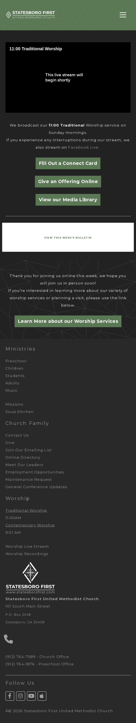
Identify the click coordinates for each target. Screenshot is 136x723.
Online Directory (22, 457)
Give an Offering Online (68, 181)
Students (15, 376)
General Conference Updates (36, 487)
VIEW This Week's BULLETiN (68, 237)
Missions (14, 404)
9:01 (9, 532)
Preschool (16, 361)
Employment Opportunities (34, 472)
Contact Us (17, 435)
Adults (12, 383)
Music (11, 390)
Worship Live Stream (27, 546)
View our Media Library (68, 199)
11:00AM (13, 518)
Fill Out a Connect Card (68, 163)
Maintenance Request (28, 479)
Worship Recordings (26, 554)
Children (14, 368)
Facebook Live (83, 147)
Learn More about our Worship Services (68, 321)
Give (10, 442)
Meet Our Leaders (24, 465)
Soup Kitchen (19, 411)
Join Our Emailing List (29, 450)
